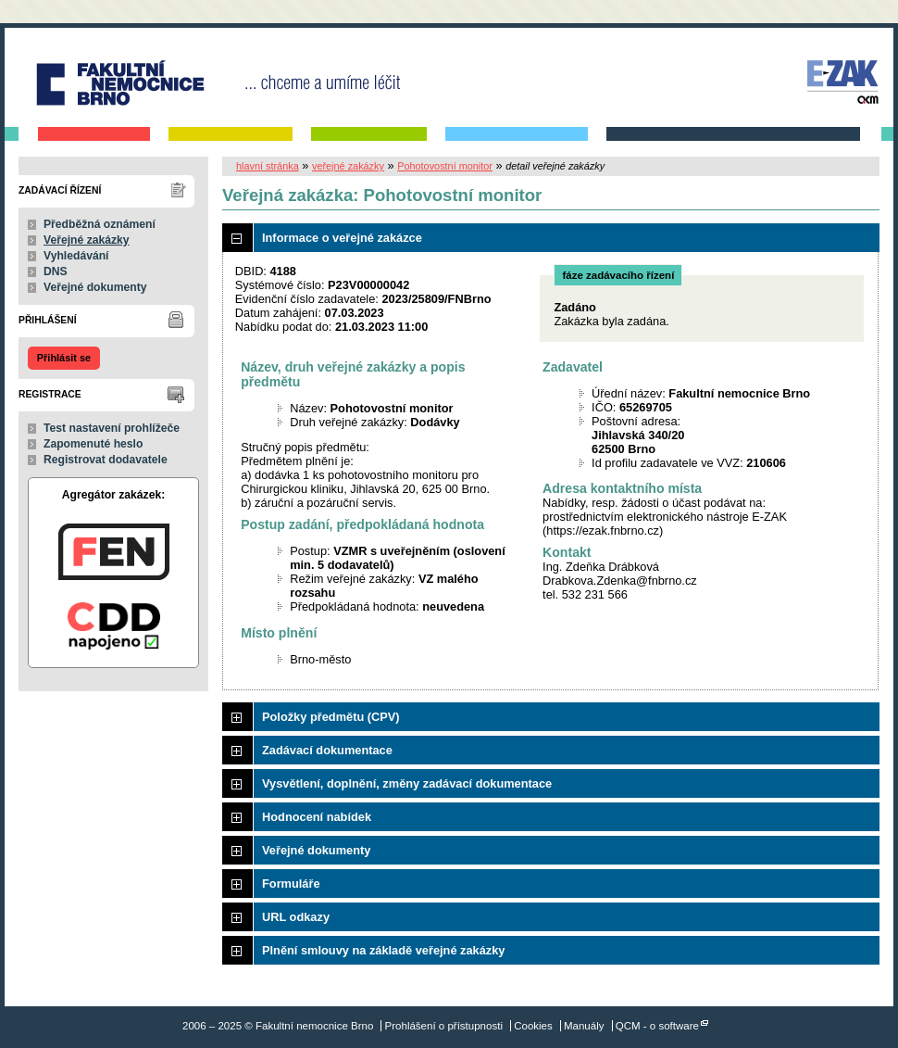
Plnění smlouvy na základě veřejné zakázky (383, 950)
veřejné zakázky (348, 165)
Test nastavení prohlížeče (112, 428)
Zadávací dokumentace (327, 750)
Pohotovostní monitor (445, 165)
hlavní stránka (267, 165)
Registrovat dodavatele (106, 459)
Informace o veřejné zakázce (342, 238)
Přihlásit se (64, 357)
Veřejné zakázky (87, 240)
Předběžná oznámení (100, 224)
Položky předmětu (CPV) (331, 717)
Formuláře (291, 883)
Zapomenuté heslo (93, 443)
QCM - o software (657, 1025)
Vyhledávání (76, 255)
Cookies (533, 1025)
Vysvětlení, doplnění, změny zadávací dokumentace (407, 783)
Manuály (584, 1025)
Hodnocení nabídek (316, 817)
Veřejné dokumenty (95, 287)
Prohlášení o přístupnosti (444, 1025)
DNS (56, 271)
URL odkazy (296, 917)
